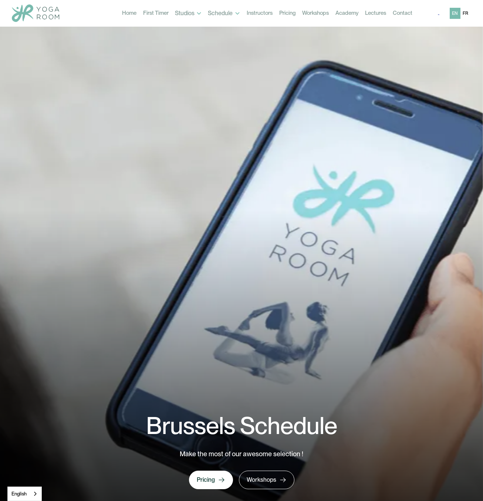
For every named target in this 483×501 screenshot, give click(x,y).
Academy (347, 13)
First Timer (156, 13)
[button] (188, 13)
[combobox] (24, 494)
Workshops (315, 13)
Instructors (260, 13)
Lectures (375, 13)
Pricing (287, 13)
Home (129, 13)
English (19, 494)
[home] (35, 13)
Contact (402, 13)
